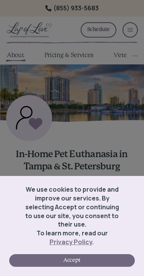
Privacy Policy (71, 242)
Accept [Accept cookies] (71, 260)
